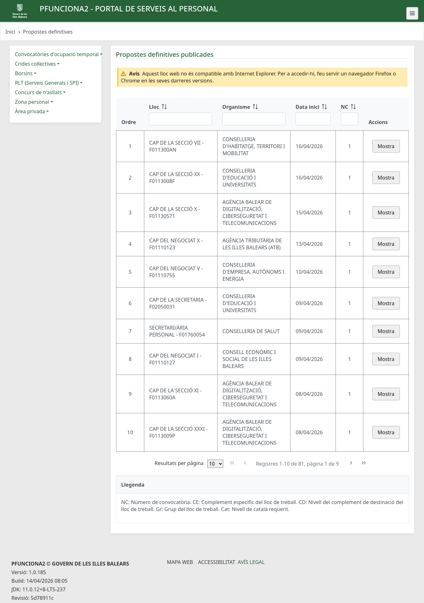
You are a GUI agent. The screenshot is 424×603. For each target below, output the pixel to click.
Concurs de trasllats (38, 92)
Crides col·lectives (35, 63)
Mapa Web (180, 562)
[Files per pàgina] (215, 464)
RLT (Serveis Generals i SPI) (47, 82)
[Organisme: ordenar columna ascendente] (253, 114)
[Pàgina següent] (351, 463)
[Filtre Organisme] (253, 119)
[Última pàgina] (364, 463)
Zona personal (32, 101)
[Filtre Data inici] (313, 119)
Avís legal (251, 562)
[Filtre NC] (349, 119)
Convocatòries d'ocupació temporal (57, 54)
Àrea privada (30, 111)
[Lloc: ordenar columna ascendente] (180, 114)
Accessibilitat (216, 562)
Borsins (24, 73)
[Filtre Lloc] (180, 119)
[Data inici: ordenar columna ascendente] (313, 114)
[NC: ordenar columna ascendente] (349, 114)
